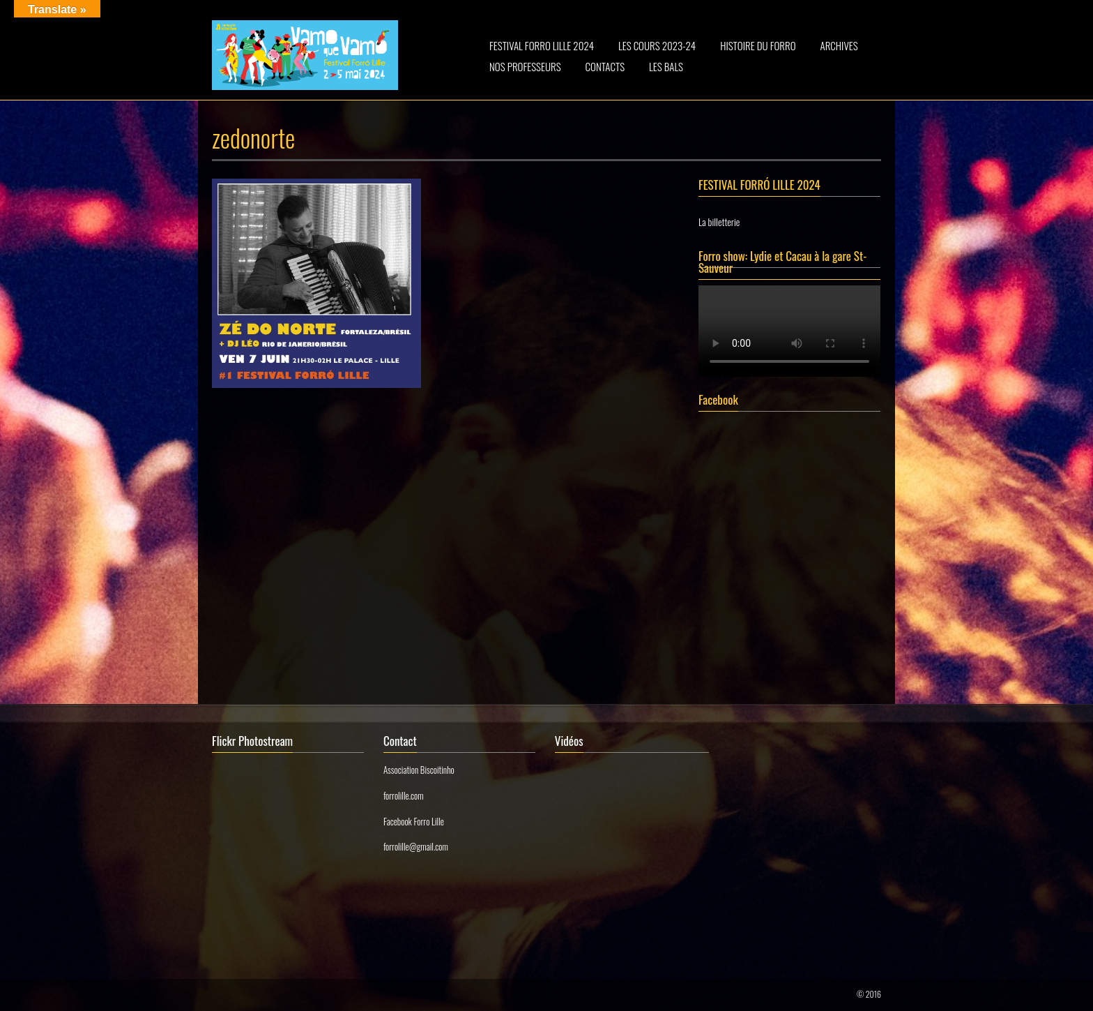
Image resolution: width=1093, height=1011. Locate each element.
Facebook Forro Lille (413, 821)
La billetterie (719, 221)
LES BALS (666, 66)
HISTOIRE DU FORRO (757, 45)
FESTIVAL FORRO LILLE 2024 (541, 45)
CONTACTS (605, 66)
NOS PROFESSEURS (525, 66)
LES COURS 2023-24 (657, 45)
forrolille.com (403, 795)
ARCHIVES (839, 45)
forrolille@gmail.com (415, 846)
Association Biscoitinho (418, 770)
